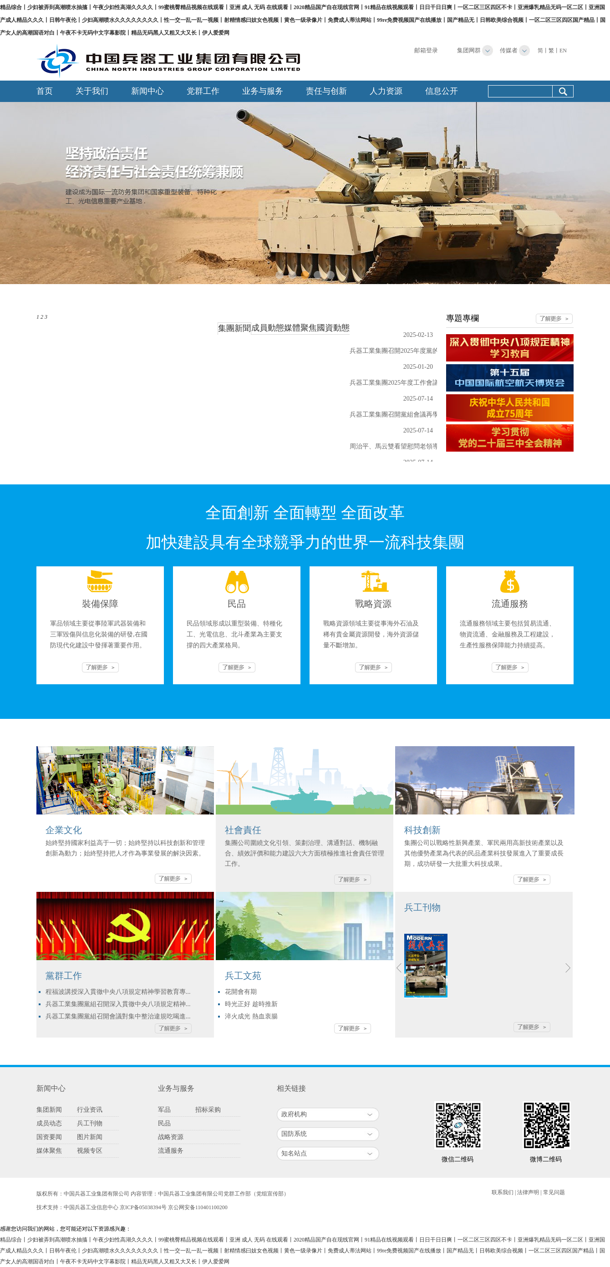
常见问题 (554, 1192)
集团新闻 (49, 1109)
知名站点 (294, 1153)
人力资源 (386, 91)
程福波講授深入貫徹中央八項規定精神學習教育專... (118, 991)
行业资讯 (89, 1109)
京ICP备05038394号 (143, 1207)
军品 (164, 1109)
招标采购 (208, 1109)
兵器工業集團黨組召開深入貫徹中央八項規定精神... (118, 1004)
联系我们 (502, 1192)
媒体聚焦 (49, 1150)
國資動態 (333, 327)
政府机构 (294, 1114)
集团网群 (469, 50)
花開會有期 (241, 991)
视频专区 (89, 1150)
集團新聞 (234, 328)
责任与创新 (326, 91)
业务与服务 (262, 91)
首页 (44, 91)
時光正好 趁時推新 (251, 1004)
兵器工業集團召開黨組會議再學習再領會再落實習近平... (429, 414)
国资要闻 (49, 1137)
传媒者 (509, 50)
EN (563, 50)
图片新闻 (89, 1137)
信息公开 (441, 91)
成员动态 (49, 1123)
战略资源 (170, 1137)
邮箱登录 (426, 50)
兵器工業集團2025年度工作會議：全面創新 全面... (420, 382)
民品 (164, 1123)
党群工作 (203, 91)
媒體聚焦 (300, 327)
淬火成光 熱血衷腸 (251, 1016)
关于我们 (92, 91)
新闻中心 (147, 91)
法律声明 (528, 1192)
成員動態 (267, 327)
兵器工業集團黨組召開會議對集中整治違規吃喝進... (118, 1016)
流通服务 (170, 1150)
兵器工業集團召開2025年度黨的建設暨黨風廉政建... (422, 350)
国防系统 (294, 1133)
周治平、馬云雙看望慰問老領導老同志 (404, 446)
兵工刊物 (89, 1123)
